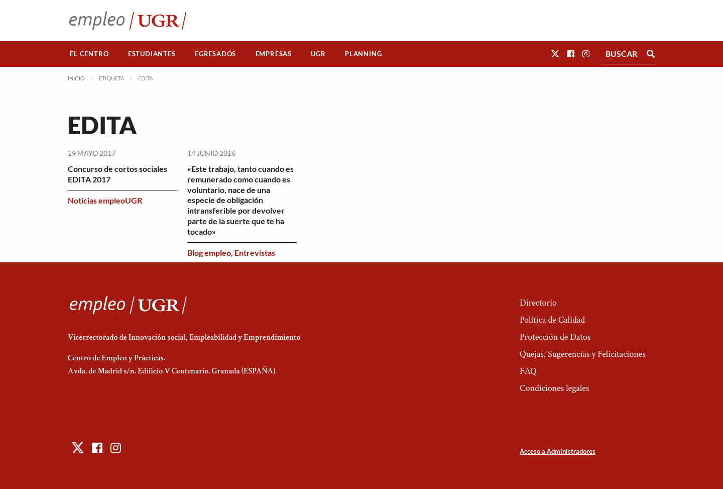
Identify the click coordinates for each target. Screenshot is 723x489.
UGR (318, 54)
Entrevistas (254, 252)
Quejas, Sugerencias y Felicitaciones (583, 354)
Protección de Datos (555, 337)
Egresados (215, 54)
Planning (363, 54)
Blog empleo (209, 252)
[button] (555, 53)
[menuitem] (89, 54)
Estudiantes (152, 54)
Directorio (538, 303)
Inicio (76, 78)
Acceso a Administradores (557, 451)
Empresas (274, 54)
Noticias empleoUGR (105, 200)
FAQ (528, 371)
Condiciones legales (554, 388)
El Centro (89, 54)
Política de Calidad (552, 320)
